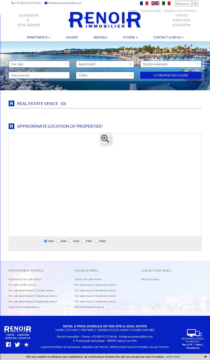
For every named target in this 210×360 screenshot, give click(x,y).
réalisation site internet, (95, 346)
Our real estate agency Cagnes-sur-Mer (125, 330)
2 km (49, 241)
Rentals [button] (100, 37)
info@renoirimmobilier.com (63, 3)
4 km (74, 241)
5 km (87, 241)
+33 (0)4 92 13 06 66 (26, 3)
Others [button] (130, 37)
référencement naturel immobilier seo (132, 346)
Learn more (172, 356)
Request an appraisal (180, 11)
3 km (62, 241)
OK (195, 3)
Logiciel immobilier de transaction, (60, 346)
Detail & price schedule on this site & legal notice (105, 326)
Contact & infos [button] (168, 37)
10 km (100, 241)
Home (133, 11)
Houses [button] (72, 37)
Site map (72, 330)
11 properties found (170, 88)
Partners (87, 330)
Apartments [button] (38, 37)
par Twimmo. (161, 346)
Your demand (150, 11)
